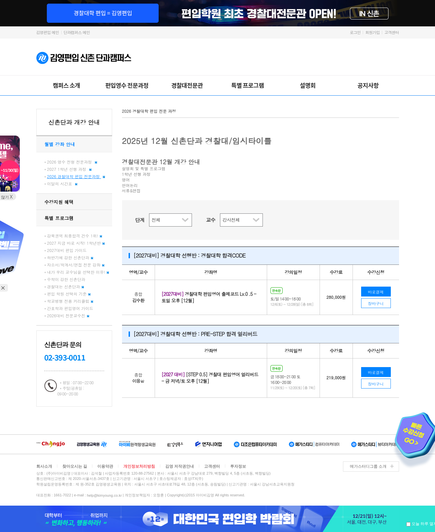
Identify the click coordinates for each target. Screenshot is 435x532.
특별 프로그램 (247, 85)
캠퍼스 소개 (66, 85)
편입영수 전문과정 (126, 85)
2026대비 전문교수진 (68, 315)
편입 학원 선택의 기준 (68, 294)
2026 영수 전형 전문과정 (72, 162)
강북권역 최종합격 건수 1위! (74, 235)
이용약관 (105, 466)
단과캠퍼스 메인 (77, 32)
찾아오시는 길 (74, 466)
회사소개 (44, 466)
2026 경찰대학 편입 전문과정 (76, 176)
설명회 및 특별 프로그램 (144, 168)
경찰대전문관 (187, 85)
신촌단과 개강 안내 (74, 122)
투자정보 (238, 466)
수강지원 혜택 (59, 202)
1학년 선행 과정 (136, 174)
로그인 (355, 32)
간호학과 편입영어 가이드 (70, 308)
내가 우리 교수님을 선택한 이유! (78, 272)
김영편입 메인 (47, 32)
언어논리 (130, 185)
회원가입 (372, 32)
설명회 (308, 85)
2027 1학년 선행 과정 (69, 169)
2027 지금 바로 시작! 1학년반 (76, 243)
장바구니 (376, 303)
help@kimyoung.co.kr (104, 495)
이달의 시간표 (62, 183)
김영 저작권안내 (179, 466)
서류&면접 (131, 190)
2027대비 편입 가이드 (67, 250)
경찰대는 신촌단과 (65, 286)
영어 (126, 179)
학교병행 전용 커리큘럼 (70, 301)
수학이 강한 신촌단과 (66, 279)
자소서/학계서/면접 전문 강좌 (75, 264)
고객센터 (392, 32)
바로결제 (376, 292)
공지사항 (368, 85)
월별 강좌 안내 (60, 144)
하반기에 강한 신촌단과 (70, 257)
